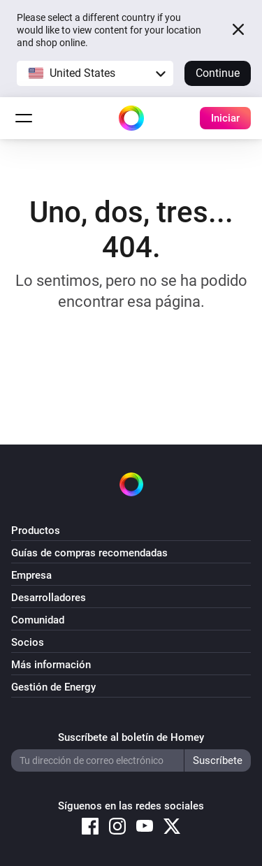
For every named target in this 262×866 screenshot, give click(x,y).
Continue (218, 73)
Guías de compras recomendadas (89, 553)
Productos (35, 530)
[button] (95, 73)
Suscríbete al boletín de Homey (131, 737)
